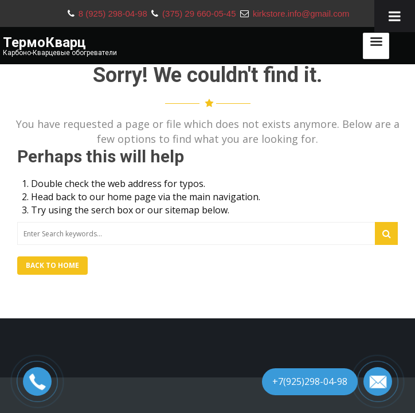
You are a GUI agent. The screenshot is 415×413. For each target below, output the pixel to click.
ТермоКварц (44, 42)
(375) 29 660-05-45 (200, 13)
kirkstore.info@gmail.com (301, 13)
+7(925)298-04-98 (309, 381)
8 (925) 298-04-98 (114, 13)
